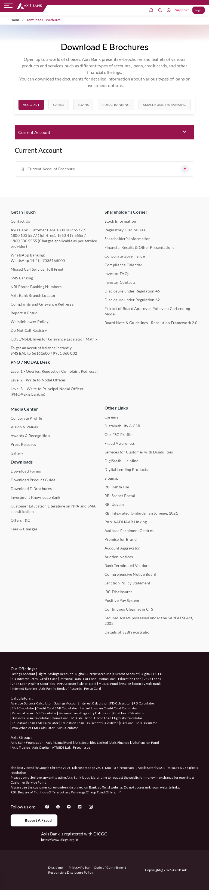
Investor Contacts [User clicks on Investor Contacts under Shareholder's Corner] (120, 282)
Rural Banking (116, 108)
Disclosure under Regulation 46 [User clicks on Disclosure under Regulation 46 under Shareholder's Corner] (132, 291)
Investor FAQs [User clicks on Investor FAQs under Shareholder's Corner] (116, 273)
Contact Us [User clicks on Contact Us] (20, 221)
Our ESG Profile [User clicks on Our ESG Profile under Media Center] (118, 434)
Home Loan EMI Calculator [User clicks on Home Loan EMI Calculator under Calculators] (72, 718)
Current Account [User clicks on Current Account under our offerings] (126, 674)
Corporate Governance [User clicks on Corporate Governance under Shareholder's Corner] (124, 256)
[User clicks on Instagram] (90, 807)
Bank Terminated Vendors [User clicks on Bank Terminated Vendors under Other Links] (127, 565)
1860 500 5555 (24, 240)
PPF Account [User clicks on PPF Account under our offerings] (66, 684)
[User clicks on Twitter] (58, 807)
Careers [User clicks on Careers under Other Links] (111, 417)
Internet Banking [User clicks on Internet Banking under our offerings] (24, 688)
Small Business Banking (164, 108)
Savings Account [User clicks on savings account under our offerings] (23, 674)
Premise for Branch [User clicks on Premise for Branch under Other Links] (121, 539)
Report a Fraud (34, 820)
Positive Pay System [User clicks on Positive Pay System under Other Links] (121, 600)
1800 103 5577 (24, 235)
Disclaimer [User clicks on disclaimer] (56, 867)
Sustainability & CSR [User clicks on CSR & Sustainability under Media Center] (122, 425)
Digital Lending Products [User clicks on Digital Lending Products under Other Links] (126, 469)
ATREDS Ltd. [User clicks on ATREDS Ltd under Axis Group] (61, 747)
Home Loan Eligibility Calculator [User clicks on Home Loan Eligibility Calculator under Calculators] (118, 718)
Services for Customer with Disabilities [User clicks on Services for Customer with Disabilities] (138, 452)
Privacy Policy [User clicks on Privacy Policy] (79, 867)
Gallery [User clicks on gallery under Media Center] (17, 453)
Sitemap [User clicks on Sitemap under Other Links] (111, 478)
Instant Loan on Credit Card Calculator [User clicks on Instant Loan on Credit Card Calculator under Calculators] (109, 708)
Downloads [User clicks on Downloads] (22, 461)
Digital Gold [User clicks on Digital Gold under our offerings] (88, 684)
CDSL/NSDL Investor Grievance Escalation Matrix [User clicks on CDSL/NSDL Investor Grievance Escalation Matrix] (54, 339)
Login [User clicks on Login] (198, 10)
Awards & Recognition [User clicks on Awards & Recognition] (30, 435)
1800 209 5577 (69, 230)
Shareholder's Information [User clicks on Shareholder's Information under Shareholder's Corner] (127, 238)
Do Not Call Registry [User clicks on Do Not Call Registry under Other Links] (29, 330)
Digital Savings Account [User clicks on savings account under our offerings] (55, 674)
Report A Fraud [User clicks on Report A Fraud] (24, 312)
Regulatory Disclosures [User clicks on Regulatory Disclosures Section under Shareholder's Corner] (124, 230)
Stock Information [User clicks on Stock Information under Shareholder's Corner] (120, 221)
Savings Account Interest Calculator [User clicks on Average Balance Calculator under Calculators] (81, 703)
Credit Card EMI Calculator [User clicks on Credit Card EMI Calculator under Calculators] (56, 708)
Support (182, 10)
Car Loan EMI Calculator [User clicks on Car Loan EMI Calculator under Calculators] (138, 723)
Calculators (21, 698)
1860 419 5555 (70, 235)
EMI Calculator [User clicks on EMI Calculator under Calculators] (23, 708)
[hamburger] (8, 7)
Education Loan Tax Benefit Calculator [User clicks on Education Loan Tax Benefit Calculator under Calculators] (89, 723)
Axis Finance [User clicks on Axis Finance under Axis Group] (119, 742)
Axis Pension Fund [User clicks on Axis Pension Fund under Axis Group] (145, 742)
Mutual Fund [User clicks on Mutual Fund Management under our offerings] (108, 684)
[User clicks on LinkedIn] (79, 807)
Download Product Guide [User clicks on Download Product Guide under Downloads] (33, 479)
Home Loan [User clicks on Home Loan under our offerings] (107, 679)
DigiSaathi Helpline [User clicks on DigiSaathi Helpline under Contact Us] (121, 460)
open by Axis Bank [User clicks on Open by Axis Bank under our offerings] (147, 684)
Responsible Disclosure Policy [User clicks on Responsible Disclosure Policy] (70, 872)
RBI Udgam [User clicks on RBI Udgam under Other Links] (114, 504)
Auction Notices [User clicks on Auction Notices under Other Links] (118, 556)
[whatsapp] (169, 10)
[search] (160, 10)
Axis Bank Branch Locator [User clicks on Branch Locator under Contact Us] (33, 295)
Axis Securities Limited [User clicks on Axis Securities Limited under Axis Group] (91, 742)
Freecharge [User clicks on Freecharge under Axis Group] (81, 747)
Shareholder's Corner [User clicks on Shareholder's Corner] (125, 211)
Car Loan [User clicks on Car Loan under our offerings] (90, 679)
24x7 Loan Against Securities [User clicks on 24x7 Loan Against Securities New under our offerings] (33, 684)
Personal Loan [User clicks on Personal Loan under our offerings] (70, 679)
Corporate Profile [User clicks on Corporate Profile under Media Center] (26, 418)
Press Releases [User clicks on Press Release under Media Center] (23, 444)
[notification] (151, 10)
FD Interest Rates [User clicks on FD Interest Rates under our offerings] (25, 679)
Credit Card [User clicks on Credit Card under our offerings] (48, 679)
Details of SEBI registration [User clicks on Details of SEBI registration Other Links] (128, 632)
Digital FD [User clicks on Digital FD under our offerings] (148, 674)
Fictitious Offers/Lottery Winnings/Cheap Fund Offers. (77, 792)
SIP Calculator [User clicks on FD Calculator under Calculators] (67, 728)
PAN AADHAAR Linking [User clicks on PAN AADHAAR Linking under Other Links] (125, 521)
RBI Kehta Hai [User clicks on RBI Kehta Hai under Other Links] (116, 487)
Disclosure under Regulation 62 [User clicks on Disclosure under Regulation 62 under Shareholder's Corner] (132, 299)
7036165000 (53, 260)
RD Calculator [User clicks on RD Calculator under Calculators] (144, 703)
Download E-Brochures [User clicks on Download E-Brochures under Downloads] (31, 488)
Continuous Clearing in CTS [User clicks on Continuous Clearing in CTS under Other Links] (128, 609)
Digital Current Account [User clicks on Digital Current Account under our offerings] (93, 674)
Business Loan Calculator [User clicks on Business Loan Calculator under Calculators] (31, 718)
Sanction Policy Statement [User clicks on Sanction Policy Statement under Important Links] (127, 583)
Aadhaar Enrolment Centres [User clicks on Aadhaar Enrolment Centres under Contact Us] (128, 530)
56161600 (41, 353)
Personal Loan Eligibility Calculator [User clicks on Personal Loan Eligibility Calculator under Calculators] (85, 713)
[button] (104, 132)
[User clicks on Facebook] (47, 807)
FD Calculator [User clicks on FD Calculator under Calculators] (120, 703)
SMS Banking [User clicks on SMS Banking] (22, 278)
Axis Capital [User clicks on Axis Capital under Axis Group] (41, 747)
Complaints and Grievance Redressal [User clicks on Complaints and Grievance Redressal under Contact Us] (43, 304)
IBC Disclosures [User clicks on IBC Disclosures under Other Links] (118, 591)
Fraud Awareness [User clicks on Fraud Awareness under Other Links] (119, 443)
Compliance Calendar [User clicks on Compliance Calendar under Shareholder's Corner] (123, 264)
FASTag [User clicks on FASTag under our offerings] (125, 684)
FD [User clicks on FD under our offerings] (160, 674)
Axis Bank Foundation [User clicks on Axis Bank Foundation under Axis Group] (27, 742)
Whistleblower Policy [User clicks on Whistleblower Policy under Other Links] (29, 321)
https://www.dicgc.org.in (59, 840)
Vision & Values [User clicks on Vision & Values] (24, 427)
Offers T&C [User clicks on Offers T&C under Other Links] (20, 520)
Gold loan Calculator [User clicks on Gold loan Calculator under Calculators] (128, 713)
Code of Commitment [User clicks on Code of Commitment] (110, 867)
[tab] (31, 108)
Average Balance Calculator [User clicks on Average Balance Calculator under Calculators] (31, 703)
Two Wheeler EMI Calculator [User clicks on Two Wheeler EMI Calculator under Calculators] (33, 728)
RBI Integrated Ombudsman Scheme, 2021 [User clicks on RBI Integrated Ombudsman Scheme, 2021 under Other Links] (141, 513)
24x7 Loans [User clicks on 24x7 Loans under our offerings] (152, 679)
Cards (58, 108)
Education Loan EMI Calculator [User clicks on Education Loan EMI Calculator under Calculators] (35, 723)
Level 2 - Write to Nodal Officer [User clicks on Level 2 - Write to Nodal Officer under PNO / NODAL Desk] (38, 380)
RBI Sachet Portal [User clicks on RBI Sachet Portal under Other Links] (119, 495)
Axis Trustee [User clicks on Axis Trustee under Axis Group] (21, 747)
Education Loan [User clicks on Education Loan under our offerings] (130, 679)
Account (31, 108)
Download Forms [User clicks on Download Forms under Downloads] (26, 471)
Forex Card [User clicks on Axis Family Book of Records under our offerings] (92, 688)
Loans (83, 108)
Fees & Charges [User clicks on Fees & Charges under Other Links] (24, 529)
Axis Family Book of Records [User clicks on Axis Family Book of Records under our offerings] (60, 688)
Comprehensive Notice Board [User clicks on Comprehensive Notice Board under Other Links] (130, 574)
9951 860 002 (65, 353)
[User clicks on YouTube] (69, 807)
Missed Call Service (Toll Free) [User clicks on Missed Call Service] (37, 269)
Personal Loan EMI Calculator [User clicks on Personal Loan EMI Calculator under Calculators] (34, 713)
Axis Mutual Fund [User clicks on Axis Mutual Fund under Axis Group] (59, 742)
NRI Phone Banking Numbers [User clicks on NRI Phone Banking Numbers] (36, 286)
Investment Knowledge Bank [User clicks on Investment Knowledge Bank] (35, 497)
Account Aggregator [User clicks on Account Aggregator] (122, 548)
